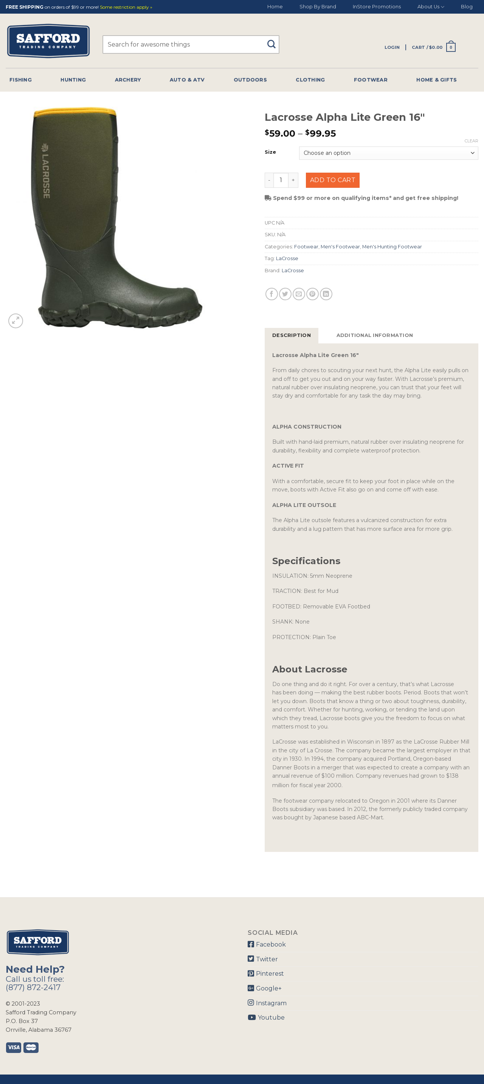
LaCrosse (287, 258)
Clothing (310, 80)
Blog (467, 6)
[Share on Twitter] (285, 294)
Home (275, 6)
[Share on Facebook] (271, 294)
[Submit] (274, 40)
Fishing (20, 80)
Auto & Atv (187, 80)
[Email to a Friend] (299, 294)
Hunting (73, 80)
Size (270, 152)
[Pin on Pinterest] (312, 294)
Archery (128, 80)
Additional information (375, 335)
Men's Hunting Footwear (392, 247)
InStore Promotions (377, 6)
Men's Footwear (340, 247)
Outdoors (250, 80)
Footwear (371, 80)
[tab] (291, 335)
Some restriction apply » (126, 7)
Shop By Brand (317, 6)
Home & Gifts (436, 80)
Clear (471, 140)
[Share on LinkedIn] (326, 294)
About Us (430, 7)
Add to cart (332, 180)
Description (291, 335)
